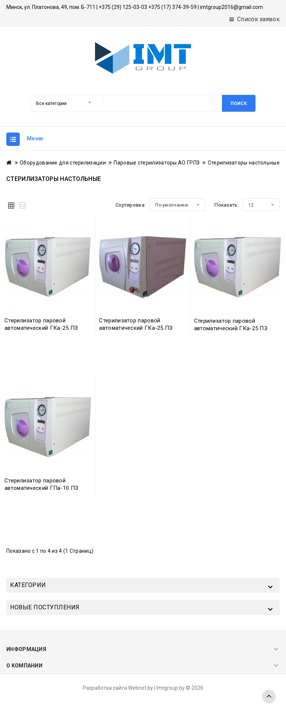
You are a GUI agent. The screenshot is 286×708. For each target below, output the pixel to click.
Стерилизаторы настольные (244, 163)
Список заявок (254, 19)
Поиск (239, 103)
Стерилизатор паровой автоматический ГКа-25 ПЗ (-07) (230, 328)
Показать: (226, 205)
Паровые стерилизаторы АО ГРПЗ (157, 163)
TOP (269, 696)
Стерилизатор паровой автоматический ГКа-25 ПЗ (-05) (41, 328)
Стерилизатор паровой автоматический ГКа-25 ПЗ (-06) (135, 328)
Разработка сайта (105, 688)
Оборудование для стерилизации (63, 163)
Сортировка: (130, 205)
